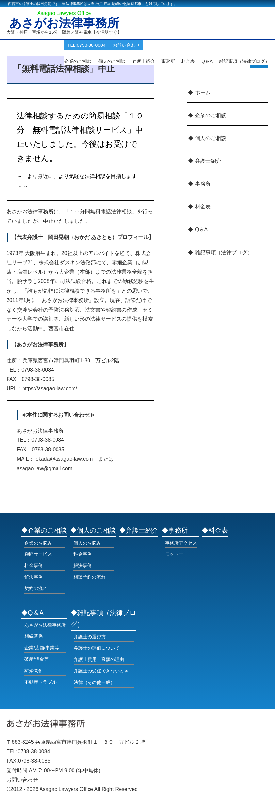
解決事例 (33, 577)
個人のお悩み (87, 542)
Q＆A (201, 229)
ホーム (203, 92)
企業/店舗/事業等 (41, 647)
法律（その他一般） (94, 682)
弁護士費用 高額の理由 (99, 659)
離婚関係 (33, 670)
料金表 (192, 61)
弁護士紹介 (150, 61)
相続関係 (33, 636)
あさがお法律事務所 (66, 23)
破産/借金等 (36, 659)
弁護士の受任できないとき (101, 670)
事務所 (173, 61)
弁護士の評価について (97, 648)
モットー (174, 554)
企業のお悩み (38, 542)
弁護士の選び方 (90, 636)
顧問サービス (38, 554)
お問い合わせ (137, 45)
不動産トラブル (40, 682)
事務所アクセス (181, 542)
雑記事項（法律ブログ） (245, 61)
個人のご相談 (120, 61)
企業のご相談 (88, 61)
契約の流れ (35, 588)
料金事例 (33, 565)
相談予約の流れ (89, 577)
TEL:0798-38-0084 (97, 45)
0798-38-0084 (34, 751)
